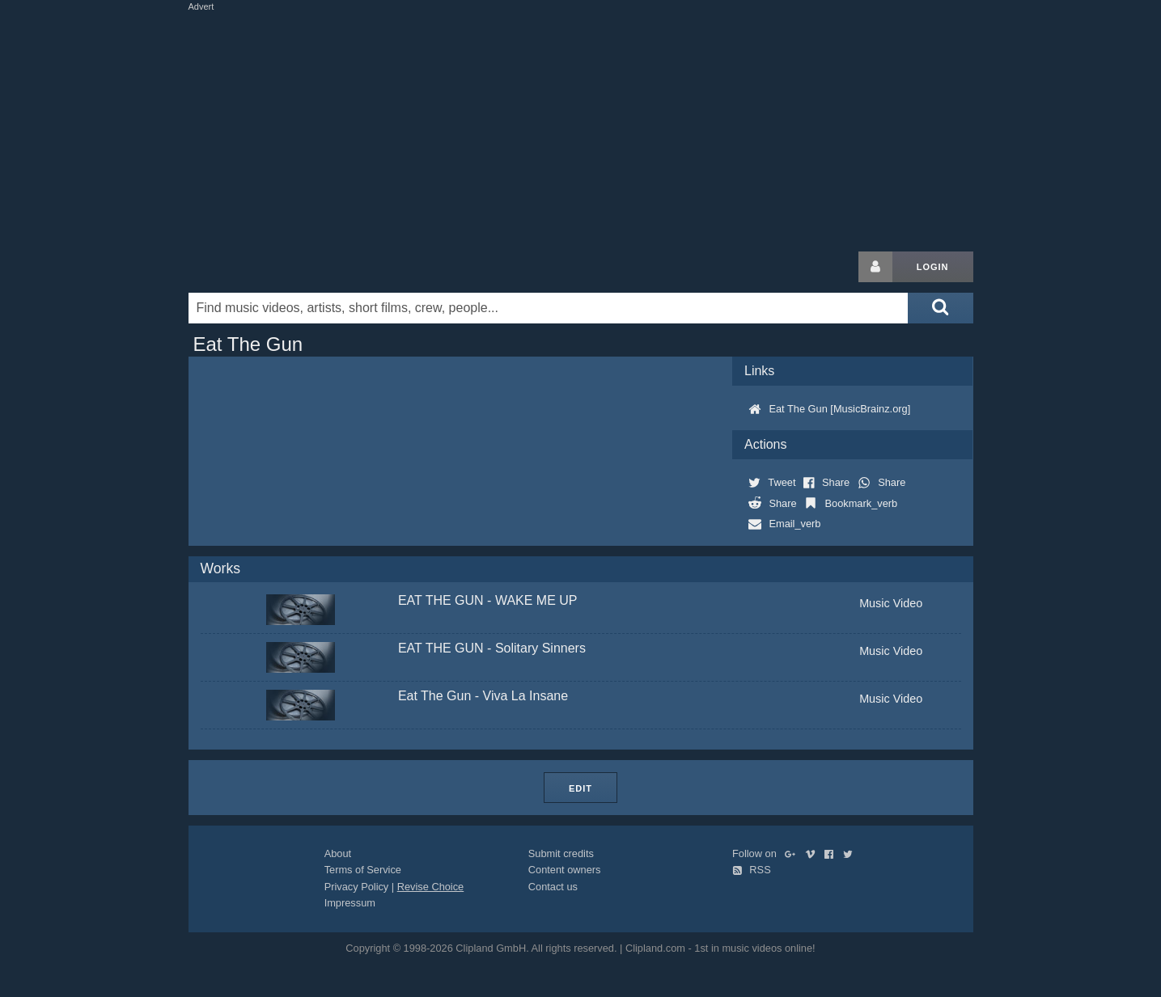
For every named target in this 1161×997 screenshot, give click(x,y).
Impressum (349, 903)
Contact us (553, 887)
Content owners (564, 870)
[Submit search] (940, 308)
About (337, 853)
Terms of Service (362, 870)
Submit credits (561, 853)
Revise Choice (430, 887)
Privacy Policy (356, 887)
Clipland (273, 266)
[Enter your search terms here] (549, 308)
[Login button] (875, 266)
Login (933, 267)
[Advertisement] (581, 128)
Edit (580, 788)
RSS (751, 870)
